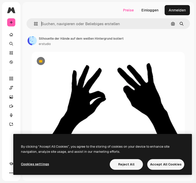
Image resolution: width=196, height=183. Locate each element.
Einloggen (149, 10)
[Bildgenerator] (11, 97)
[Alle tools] (11, 78)
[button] (34, 24)
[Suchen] (11, 44)
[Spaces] (11, 88)
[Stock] (11, 53)
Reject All (126, 164)
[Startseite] (11, 34)
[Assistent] (11, 124)
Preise (128, 10)
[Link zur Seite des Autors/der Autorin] (32, 40)
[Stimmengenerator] (11, 115)
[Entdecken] (11, 62)
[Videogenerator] (11, 106)
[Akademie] (11, 164)
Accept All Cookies (165, 164)
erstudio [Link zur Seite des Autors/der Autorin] (45, 44)
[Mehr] (11, 173)
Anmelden (177, 10)
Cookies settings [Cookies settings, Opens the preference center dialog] (35, 164)
